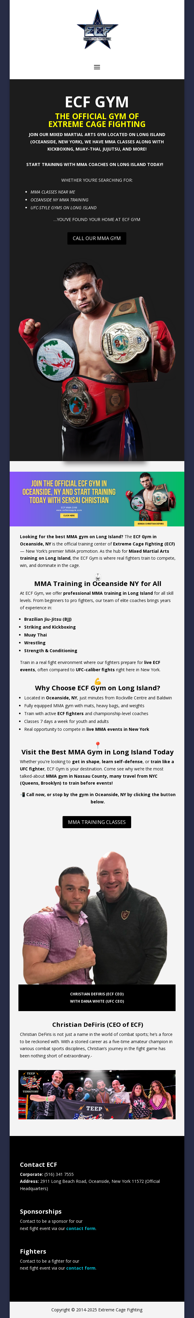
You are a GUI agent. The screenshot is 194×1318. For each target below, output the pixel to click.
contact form (80, 1228)
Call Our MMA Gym (97, 238)
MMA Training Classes (97, 822)
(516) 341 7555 (59, 1174)
